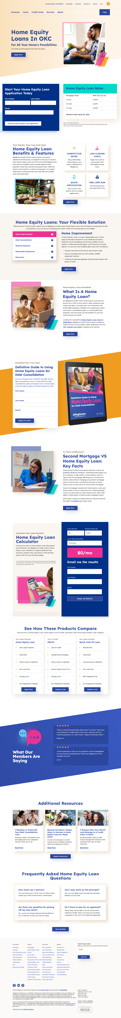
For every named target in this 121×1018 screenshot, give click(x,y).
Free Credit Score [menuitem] (47, 979)
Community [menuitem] (60, 960)
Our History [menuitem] (60, 955)
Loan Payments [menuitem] (47, 950)
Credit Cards (37, 12)
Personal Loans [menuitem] (32, 957)
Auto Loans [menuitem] (30, 955)
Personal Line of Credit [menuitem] (34, 960)
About (60, 12)
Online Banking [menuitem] (46, 957)
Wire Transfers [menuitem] (46, 947)
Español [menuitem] (70, 4)
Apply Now (18, 55)
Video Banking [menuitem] (46, 962)
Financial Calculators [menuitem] (63, 967)
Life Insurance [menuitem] (46, 969)
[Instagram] (22, 985)
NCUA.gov (70, 1005)
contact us (33, 997)
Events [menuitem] (59, 962)
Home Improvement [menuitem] (33, 969)
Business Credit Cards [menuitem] (34, 979)
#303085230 (63, 990)
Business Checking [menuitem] (18, 967)
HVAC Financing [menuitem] (32, 964)
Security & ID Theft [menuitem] (63, 969)
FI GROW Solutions (28, 1009)
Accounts (15, 12)
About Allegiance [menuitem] (62, 952)
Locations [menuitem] (78, 4)
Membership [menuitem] (60, 950)
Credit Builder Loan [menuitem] (33, 962)
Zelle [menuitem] (43, 964)
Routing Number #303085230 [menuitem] (54, 4)
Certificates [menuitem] (16, 962)
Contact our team (74, 327)
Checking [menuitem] (15, 947)
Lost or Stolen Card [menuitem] (48, 955)
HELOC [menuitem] (29, 952)
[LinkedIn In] (18, 985)
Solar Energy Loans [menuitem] (33, 972)
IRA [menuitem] (14, 964)
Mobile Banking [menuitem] (46, 960)
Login (105, 12)
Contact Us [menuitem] (86, 4)
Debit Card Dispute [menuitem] (48, 952)
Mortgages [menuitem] (30, 947)
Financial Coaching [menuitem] (48, 977)
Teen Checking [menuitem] (17, 957)
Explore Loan (60, 689)
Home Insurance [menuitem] (47, 967)
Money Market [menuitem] (17, 960)
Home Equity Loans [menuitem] (33, 950)
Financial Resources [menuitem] (63, 964)
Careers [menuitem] (95, 4)
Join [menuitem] (101, 4)
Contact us (76, 501)
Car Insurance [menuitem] (46, 972)
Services (50, 12)
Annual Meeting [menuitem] (61, 974)
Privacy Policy (45, 990)
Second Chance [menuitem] (17, 955)
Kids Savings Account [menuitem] (19, 952)
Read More (19, 848)
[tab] (34, 234)
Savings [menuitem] (15, 950)
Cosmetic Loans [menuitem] (32, 967)
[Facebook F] (14, 985)
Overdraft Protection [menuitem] (48, 974)
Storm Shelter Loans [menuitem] (33, 974)
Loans (25, 12)
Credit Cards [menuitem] (31, 977)
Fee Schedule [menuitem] (61, 972)
